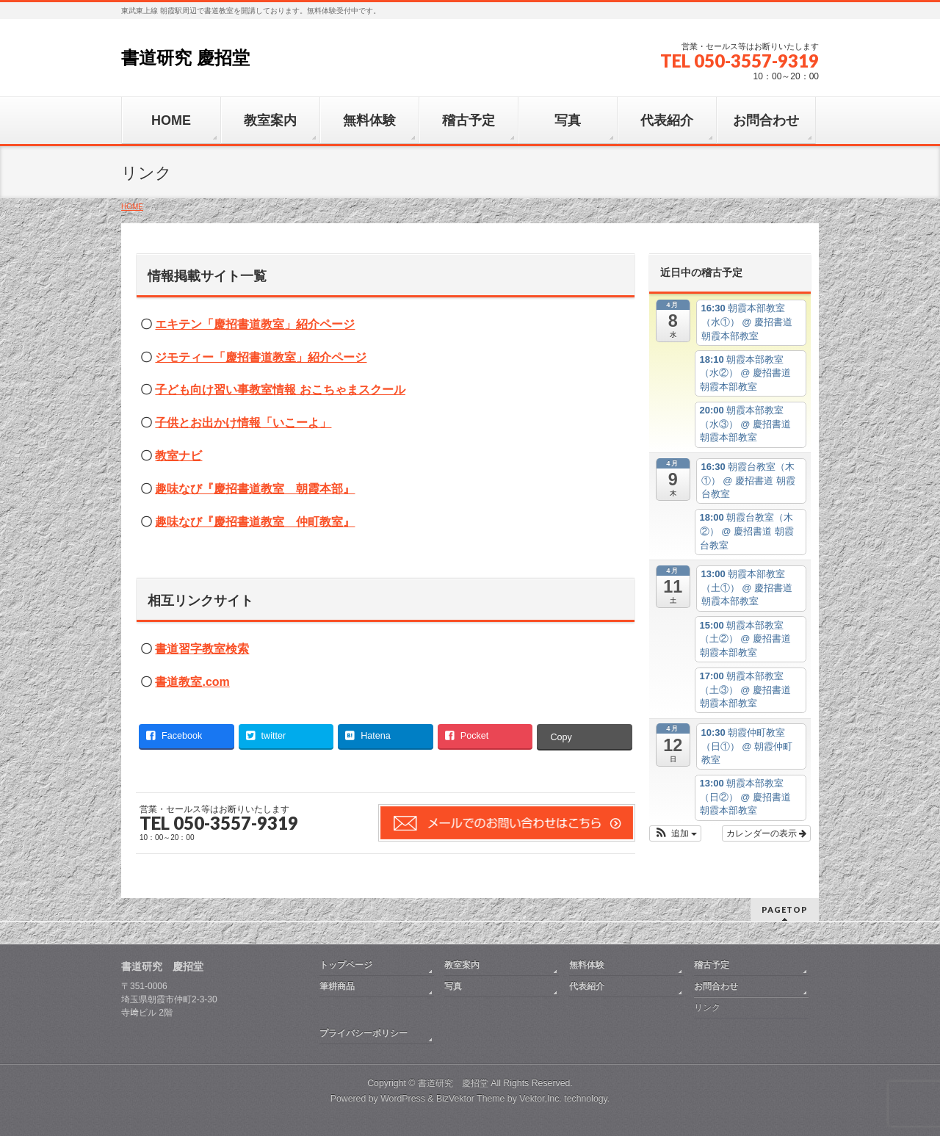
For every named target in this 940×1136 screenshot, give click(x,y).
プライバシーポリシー (363, 1033)
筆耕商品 (337, 986)
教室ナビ (178, 455)
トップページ (345, 965)
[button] (675, 833)
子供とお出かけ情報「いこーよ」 (243, 422)
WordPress (402, 1098)
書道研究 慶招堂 (185, 58)
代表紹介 (586, 986)
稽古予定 (711, 965)
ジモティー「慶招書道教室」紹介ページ (260, 357)
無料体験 (586, 965)
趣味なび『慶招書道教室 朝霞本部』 (255, 488)
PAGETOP (785, 909)
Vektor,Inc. (540, 1098)
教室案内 (462, 965)
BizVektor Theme (470, 1098)
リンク (707, 1007)
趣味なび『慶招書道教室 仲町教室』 (255, 521)
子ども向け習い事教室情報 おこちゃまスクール (280, 389)
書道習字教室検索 (202, 649)
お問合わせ (716, 986)
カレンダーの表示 (766, 833)
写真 (453, 986)
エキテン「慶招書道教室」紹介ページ (255, 324)
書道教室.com (192, 682)
